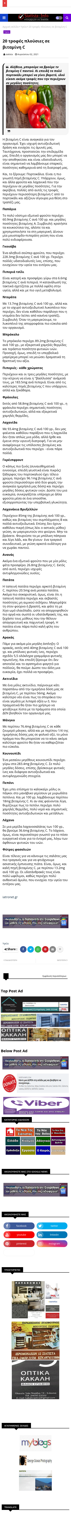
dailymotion (19, 1252)
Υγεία (24, 26)
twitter (54, 1225)
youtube (21, 1234)
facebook (21, 1225)
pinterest (21, 1243)
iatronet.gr (10, 897)
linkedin (54, 1234)
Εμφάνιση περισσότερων (54, 976)
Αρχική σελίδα (11, 26)
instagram (54, 1243)
